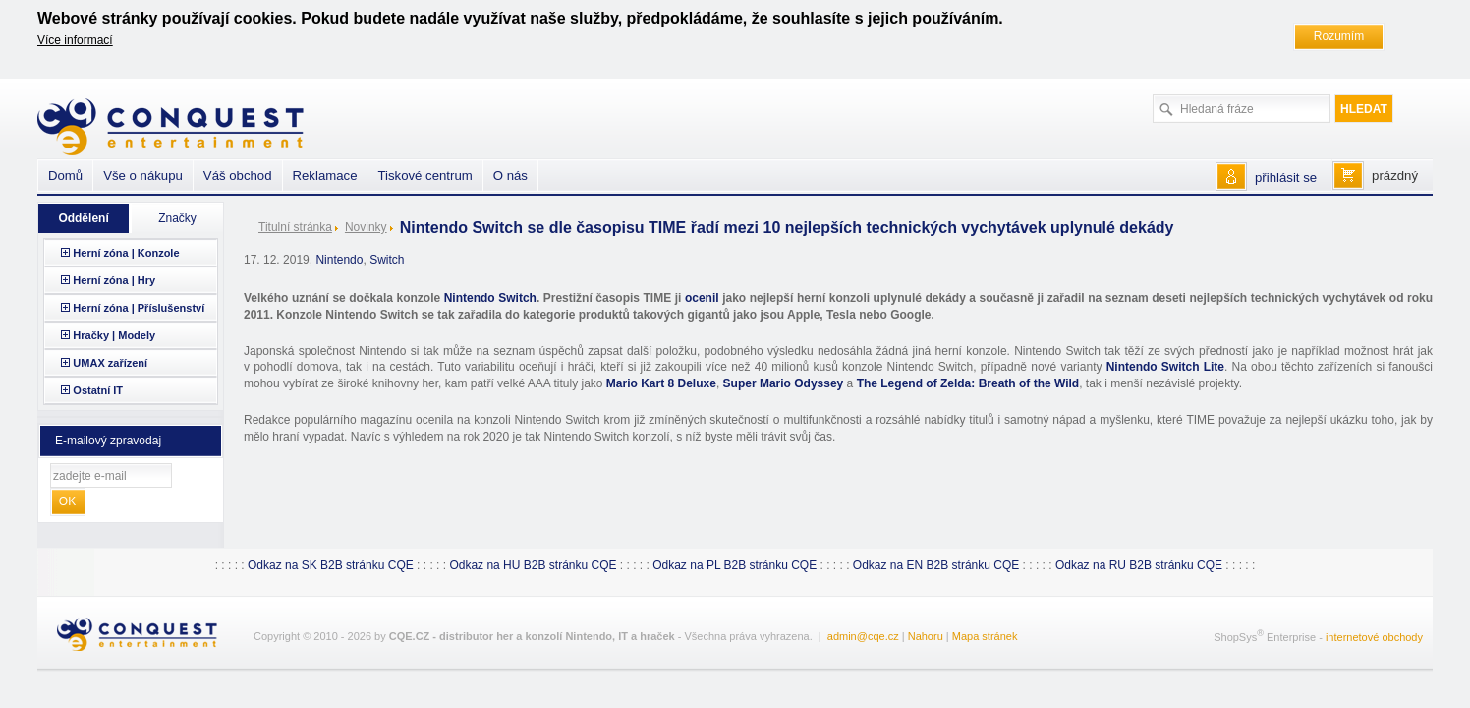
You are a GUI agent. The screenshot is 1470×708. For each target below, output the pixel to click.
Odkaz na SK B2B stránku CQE (331, 565)
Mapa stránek (985, 636)
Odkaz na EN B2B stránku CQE (936, 565)
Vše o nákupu (143, 175)
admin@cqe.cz (863, 636)
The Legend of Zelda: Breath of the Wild (968, 383)
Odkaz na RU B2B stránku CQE (1138, 565)
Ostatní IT (98, 390)
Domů (65, 175)
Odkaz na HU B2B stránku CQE (532, 565)
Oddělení (83, 218)
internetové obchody (1374, 637)
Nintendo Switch (490, 298)
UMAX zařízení (110, 363)
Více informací (75, 40)
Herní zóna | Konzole (126, 253)
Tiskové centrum (424, 175)
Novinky (366, 227)
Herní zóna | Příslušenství (138, 308)
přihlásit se (1286, 177)
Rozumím (1339, 36)
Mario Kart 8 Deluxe (661, 383)
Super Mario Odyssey (783, 383)
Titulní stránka (295, 227)
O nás (510, 175)
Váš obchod (237, 175)
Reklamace (325, 175)
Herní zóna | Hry (114, 280)
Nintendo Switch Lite (1165, 367)
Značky (177, 218)
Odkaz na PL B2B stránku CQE (734, 565)
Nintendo (339, 259)
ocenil (702, 298)
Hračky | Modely (114, 335)
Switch (386, 259)
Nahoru (925, 636)
